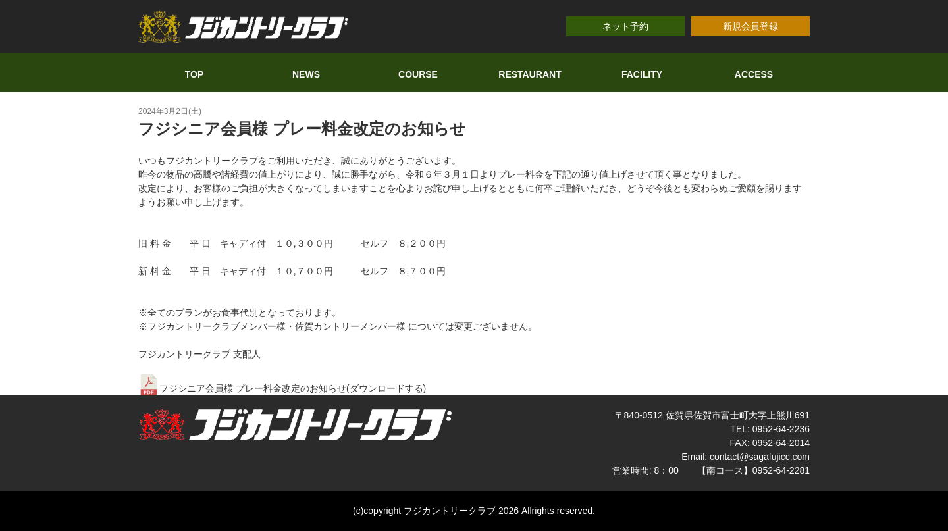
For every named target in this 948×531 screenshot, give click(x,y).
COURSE (418, 74)
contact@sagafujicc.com (760, 456)
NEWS (306, 74)
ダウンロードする (386, 388)
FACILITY (641, 74)
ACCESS (754, 74)
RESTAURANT (529, 74)
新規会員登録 (750, 26)
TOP (194, 74)
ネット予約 (625, 26)
